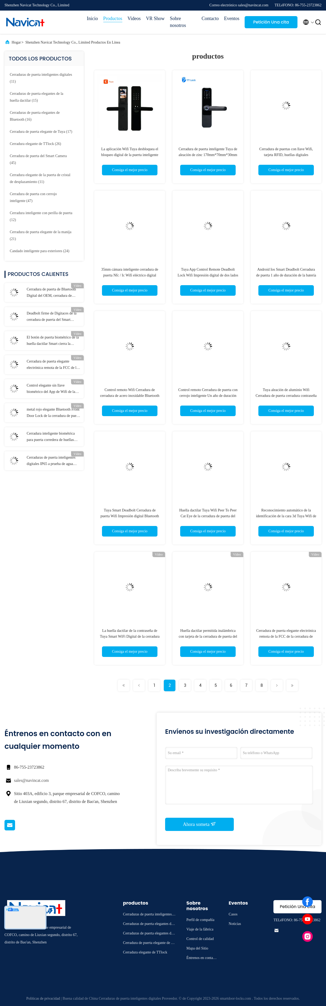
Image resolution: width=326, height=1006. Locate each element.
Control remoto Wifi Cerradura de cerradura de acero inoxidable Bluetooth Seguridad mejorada (130, 395)
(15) (36, 97)
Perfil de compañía (201, 920)
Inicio (92, 18)
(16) (35, 116)
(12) (41, 216)
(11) (41, 78)
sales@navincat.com (31, 780)
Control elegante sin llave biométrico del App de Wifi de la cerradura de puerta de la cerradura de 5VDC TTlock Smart (52, 389)
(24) (39, 251)
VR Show (155, 18)
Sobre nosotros (178, 22)
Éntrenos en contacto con (202, 958)
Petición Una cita (271, 22)
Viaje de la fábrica (200, 929)
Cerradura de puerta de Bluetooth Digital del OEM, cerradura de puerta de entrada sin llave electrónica (51, 293)
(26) (35, 144)
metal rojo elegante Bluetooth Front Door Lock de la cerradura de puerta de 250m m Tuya (53, 413)
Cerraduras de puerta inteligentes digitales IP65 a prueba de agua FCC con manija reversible (51, 461)
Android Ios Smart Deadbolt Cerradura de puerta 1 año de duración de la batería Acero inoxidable (286, 275)
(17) (41, 132)
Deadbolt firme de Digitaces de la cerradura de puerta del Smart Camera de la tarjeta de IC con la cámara (52, 317)
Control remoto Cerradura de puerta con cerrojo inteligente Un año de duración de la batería (207, 395)
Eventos (231, 18)
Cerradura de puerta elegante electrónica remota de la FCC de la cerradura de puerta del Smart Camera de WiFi (52, 365)
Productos (112, 18)
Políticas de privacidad (43, 998)
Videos (134, 18)
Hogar (16, 42)
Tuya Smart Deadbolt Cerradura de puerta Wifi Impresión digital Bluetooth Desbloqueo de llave (129, 516)
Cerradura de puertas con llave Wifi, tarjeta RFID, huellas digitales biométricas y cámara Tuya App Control (286, 155)
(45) (38, 159)
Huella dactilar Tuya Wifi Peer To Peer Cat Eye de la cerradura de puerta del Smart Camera (207, 516)
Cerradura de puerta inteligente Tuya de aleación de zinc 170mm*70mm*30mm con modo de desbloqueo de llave (208, 155)
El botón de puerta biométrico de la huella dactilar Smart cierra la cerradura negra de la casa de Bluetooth (53, 341)
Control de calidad (200, 939)
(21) (40, 235)
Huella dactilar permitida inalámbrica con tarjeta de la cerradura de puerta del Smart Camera (208, 636)
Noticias (235, 924)
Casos (233, 914)
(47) (33, 197)
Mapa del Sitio (197, 948)
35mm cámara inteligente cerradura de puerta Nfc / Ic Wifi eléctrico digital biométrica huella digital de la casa (129, 275)
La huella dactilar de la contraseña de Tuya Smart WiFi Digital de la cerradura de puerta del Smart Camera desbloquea (130, 636)
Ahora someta (199, 824)
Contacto (210, 18)
